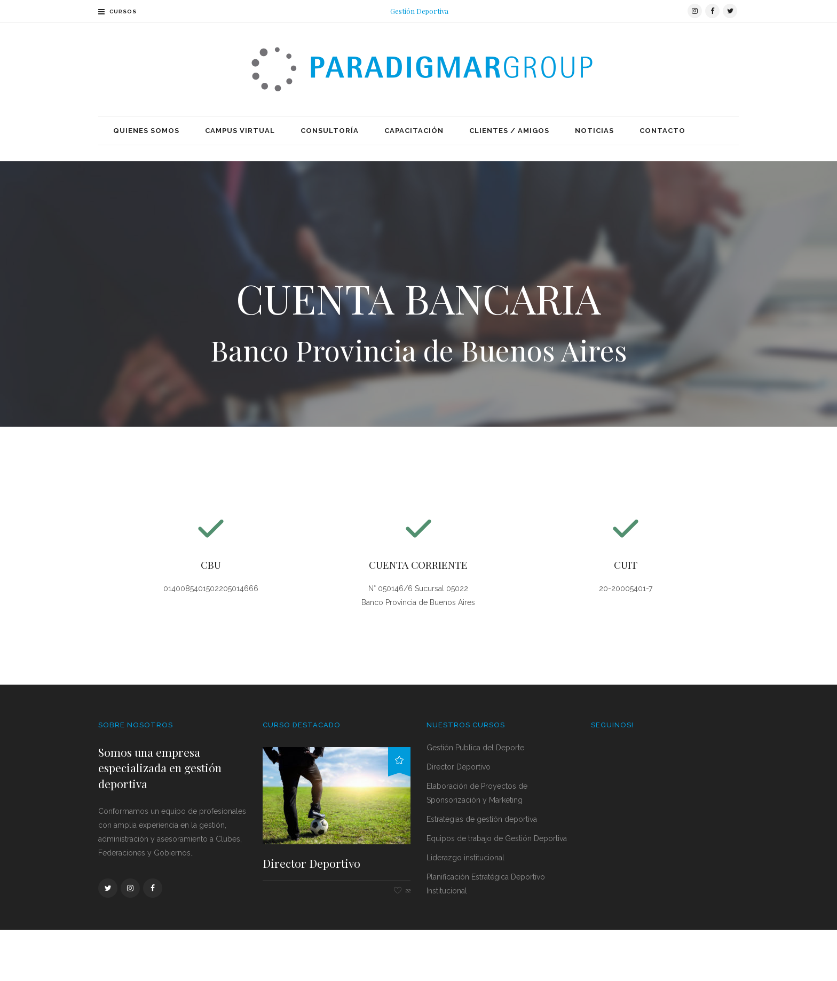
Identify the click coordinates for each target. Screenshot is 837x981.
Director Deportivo (311, 913)
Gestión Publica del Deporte (475, 798)
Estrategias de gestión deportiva (482, 870)
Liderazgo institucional (465, 908)
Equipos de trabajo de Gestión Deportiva (497, 889)
